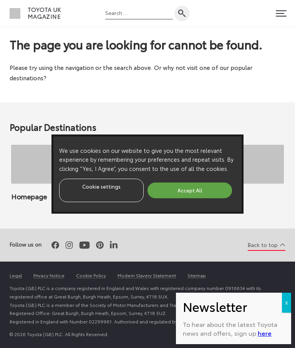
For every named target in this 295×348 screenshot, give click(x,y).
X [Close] (286, 302)
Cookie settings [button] (101, 186)
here (265, 332)
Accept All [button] (189, 190)
